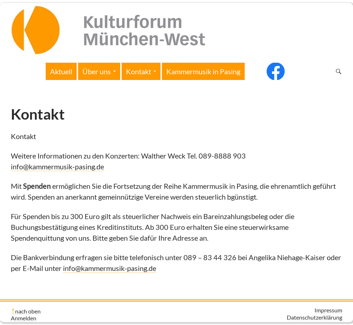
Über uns (96, 71)
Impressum (328, 310)
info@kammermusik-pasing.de (57, 166)
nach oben (28, 311)
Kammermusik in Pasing (203, 71)
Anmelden (23, 318)
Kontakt (138, 71)
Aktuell (61, 71)
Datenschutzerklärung (314, 317)
